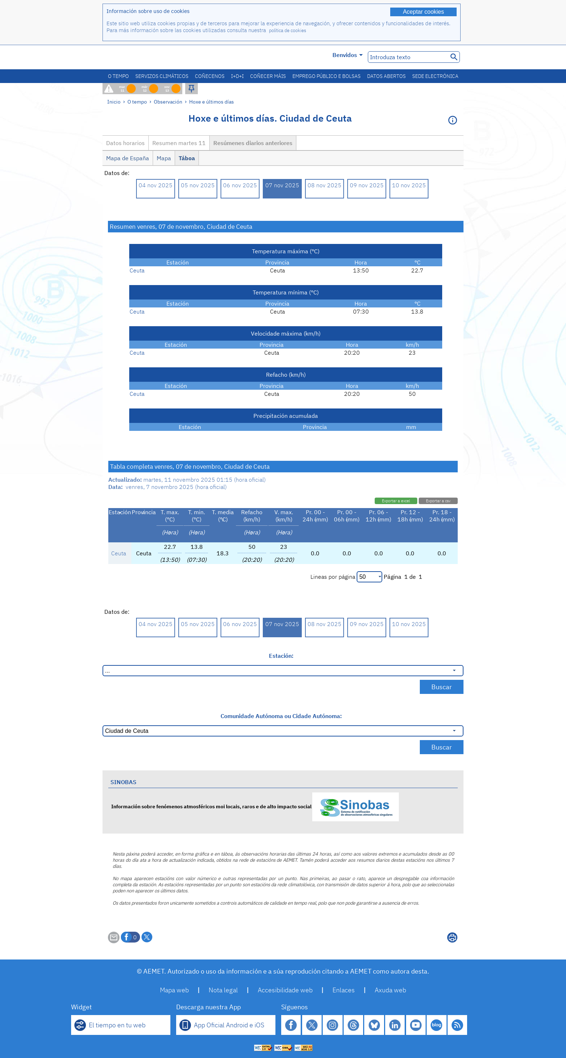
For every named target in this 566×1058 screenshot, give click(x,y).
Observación (168, 101)
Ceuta (137, 270)
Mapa (164, 158)
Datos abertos (386, 76)
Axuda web (390, 990)
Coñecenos (210, 76)
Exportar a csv (438, 500)
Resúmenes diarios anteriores (252, 143)
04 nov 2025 (156, 185)
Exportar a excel (396, 500)
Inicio (114, 101)
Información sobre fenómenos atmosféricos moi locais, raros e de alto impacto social (255, 806)
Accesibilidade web (285, 990)
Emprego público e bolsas (326, 76)
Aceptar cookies (423, 12)
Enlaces (343, 990)
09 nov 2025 (367, 185)
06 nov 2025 (240, 185)
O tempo (118, 76)
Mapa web (174, 990)
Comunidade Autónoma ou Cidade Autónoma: (281, 716)
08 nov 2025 (324, 185)
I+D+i (237, 76)
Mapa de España (127, 158)
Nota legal (223, 990)
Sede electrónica (435, 76)
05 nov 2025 (198, 185)
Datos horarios (125, 143)
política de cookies (287, 30)
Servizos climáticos (161, 76)
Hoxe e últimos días (211, 101)
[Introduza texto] (407, 57)
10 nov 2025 (409, 185)
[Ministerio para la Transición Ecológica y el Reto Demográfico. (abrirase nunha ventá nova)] (143, 57)
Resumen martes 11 (179, 143)
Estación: (281, 655)
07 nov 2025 (282, 185)
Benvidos (347, 54)
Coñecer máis (268, 76)
